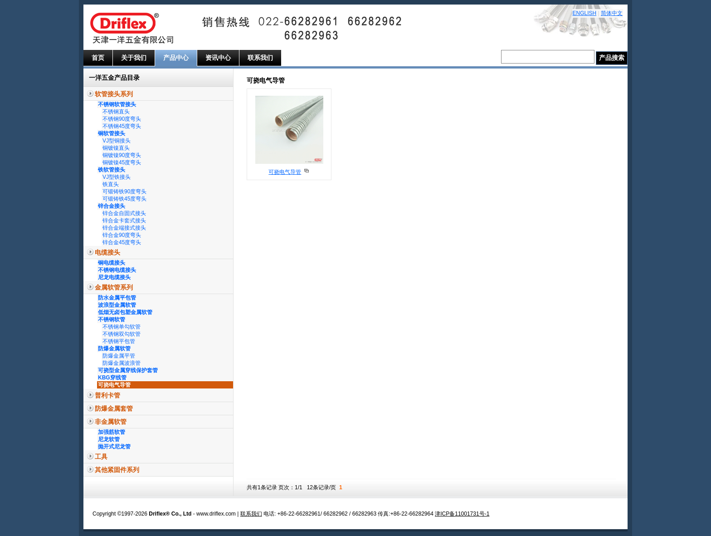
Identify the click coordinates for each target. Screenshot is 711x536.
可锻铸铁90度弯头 (124, 191)
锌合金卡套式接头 (124, 220)
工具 (101, 456)
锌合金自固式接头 (124, 213)
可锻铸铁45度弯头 (124, 199)
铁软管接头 (111, 170)
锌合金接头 (111, 206)
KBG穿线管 (112, 377)
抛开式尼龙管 (114, 446)
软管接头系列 (114, 94)
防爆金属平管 (118, 356)
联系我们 (260, 57)
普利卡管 (107, 395)
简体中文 (612, 13)
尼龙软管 (109, 439)
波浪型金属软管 (117, 305)
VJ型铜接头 (116, 141)
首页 (98, 57)
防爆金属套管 (114, 408)
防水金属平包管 (117, 298)
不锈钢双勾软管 (121, 334)
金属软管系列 (114, 287)
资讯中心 (218, 57)
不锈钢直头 (116, 111)
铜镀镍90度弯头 (121, 155)
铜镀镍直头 (116, 148)
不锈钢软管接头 (117, 104)
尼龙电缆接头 (114, 277)
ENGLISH (585, 13)
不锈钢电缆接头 (117, 270)
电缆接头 (107, 252)
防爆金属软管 (114, 348)
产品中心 (176, 57)
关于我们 (133, 57)
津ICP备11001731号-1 (462, 514)
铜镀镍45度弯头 (121, 162)
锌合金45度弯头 (121, 242)
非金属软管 (111, 421)
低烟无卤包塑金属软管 (125, 312)
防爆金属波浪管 (121, 363)
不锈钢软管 (111, 319)
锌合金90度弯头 (121, 235)
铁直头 (110, 184)
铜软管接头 (111, 133)
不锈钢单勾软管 (121, 327)
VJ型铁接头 (116, 177)
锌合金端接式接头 (124, 228)
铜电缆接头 (111, 263)
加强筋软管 (111, 432)
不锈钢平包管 (118, 341)
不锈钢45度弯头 (121, 126)
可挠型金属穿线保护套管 (128, 370)
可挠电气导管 (114, 385)
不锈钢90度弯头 (121, 119)
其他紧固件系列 (117, 469)
